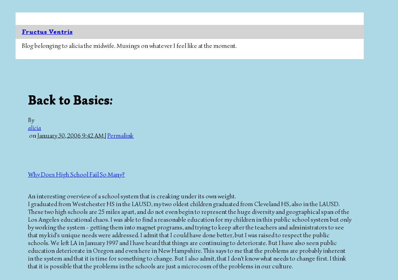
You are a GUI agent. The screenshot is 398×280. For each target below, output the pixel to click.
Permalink (120, 136)
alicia (34, 128)
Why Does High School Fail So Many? (76, 174)
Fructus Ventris (47, 32)
